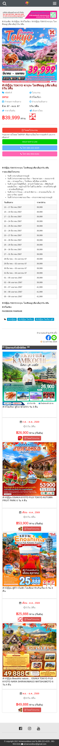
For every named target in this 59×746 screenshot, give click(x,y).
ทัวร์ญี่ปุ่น (15, 21)
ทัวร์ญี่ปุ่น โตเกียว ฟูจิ (44, 319)
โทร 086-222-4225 (29, 148)
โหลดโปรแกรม (30, 130)
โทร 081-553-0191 (29, 154)
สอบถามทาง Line (29, 142)
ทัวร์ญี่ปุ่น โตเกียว (26, 319)
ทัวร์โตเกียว (25, 21)
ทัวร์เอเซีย (6, 21)
